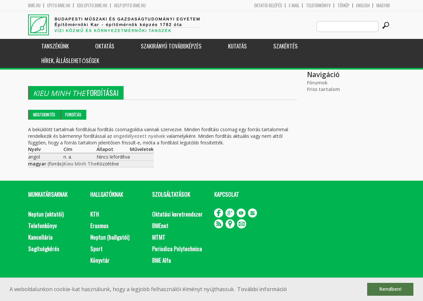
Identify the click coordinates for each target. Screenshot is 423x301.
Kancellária (40, 237)
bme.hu (34, 5)
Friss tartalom (323, 89)
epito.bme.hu (58, 5)
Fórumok (317, 82)
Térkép (343, 5)
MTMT (158, 237)
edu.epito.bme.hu (92, 5)
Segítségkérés (43, 249)
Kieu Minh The (79, 164)
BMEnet (160, 226)
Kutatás (237, 46)
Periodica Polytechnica (177, 249)
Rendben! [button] (390, 289)
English (363, 5)
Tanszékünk (55, 46)
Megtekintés (44, 114)
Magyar (383, 5)
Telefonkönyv (318, 5)
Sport (96, 249)
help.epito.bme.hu (130, 5)
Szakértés (285, 46)
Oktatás (104, 46)
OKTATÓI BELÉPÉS (268, 5)
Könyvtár (99, 260)
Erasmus (99, 226)
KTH (94, 214)
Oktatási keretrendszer (177, 214)
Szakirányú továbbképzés (171, 46)
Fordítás (73, 114)
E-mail (294, 5)
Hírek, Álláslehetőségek (70, 60)
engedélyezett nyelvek (139, 136)
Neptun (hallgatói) (109, 237)
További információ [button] (262, 289)
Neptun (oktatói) (45, 214)
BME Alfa (161, 260)
